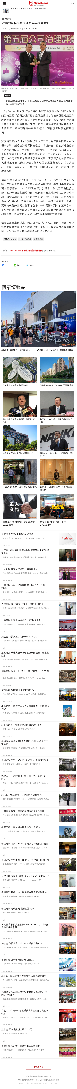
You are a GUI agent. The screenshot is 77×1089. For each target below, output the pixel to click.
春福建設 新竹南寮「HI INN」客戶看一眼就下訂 (25, 860)
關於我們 (37, 1076)
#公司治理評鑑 (25, 239)
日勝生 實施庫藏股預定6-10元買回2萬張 (57, 385)
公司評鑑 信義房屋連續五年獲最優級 (19, 569)
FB (4, 265)
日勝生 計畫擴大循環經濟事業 (15, 385)
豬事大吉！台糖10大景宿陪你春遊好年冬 (21, 725)
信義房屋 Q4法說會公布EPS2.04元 (19, 690)
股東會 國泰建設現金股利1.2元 (16, 1029)
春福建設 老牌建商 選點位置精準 (17, 908)
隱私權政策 (30, 1080)
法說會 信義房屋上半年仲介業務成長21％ (22, 943)
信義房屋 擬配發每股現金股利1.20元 (18, 453)
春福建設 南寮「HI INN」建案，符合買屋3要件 (24, 843)
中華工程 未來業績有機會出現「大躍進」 (21, 827)
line (17, 265)
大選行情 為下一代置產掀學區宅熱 (20, 487)
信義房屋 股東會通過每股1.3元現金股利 (21, 620)
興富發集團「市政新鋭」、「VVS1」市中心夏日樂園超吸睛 (37, 349)
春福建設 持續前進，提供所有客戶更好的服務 (24, 892)
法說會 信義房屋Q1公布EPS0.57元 (19, 636)
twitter (30, 265)
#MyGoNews (10, 239)
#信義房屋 (38, 239)
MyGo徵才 (46, 1076)
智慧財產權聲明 (53, 1080)
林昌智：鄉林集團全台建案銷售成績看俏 (21, 795)
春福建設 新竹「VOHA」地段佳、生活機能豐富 (25, 760)
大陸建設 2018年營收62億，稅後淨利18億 (28, 8)
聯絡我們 (29, 1076)
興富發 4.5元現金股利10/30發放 (17, 534)
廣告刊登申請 (41, 1080)
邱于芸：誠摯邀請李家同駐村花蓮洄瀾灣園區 (23, 976)
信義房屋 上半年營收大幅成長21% (18, 959)
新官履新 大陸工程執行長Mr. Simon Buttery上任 (25, 876)
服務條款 (21, 1080)
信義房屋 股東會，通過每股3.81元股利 (20, 1045)
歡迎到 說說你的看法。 (30, 251)
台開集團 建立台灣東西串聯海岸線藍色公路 (22, 811)
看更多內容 (38, 1067)
